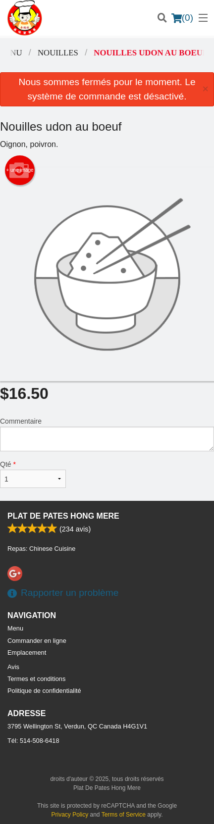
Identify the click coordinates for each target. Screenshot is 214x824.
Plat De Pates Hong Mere (63, 516)
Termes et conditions (36, 678)
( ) (182, 17)
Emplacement (26, 652)
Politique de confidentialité (44, 690)
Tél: (33, 740)
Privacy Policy (70, 814)
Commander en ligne (36, 640)
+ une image (19, 170)
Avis (13, 667)
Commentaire (107, 434)
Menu (15, 628)
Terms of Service (124, 814)
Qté (33, 474)
